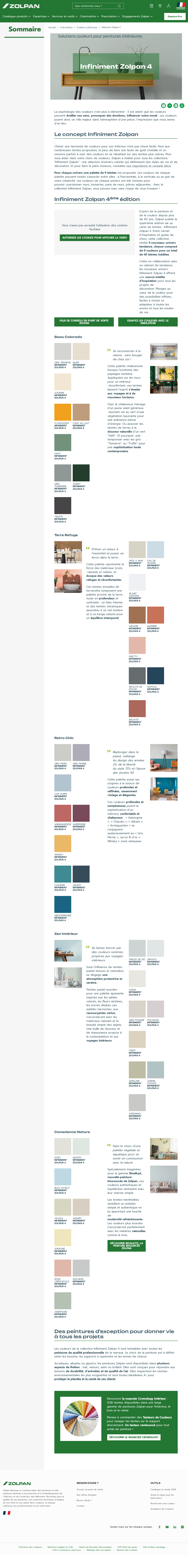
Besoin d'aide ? (84, 1500)
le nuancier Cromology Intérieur (144, 1398)
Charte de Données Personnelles (95, 1547)
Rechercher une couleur (163, 1503)
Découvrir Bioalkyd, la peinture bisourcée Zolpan (126, 1245)
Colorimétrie (88, 16)
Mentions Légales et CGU (61, 1547)
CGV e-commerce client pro (67, 1550)
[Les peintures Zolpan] (25, 6)
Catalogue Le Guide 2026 (163, 1489)
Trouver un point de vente (90, 1489)
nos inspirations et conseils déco (148, 166)
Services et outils (63, 16)
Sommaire (25, 29)
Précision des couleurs (31, 1547)
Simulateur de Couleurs (162, 1509)
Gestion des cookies (127, 1550)
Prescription (109, 16)
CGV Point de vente (127, 1547)
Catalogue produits (15, 16)
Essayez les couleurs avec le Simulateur (148, 322)
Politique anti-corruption (99, 1550)
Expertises (40, 16)
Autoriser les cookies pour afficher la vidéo (94, 238)
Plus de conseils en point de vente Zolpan (84, 322)
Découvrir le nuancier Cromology (133, 1437)
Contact (80, 1505)
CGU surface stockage (154, 1547)
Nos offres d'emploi (86, 1495)
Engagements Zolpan (136, 16)
